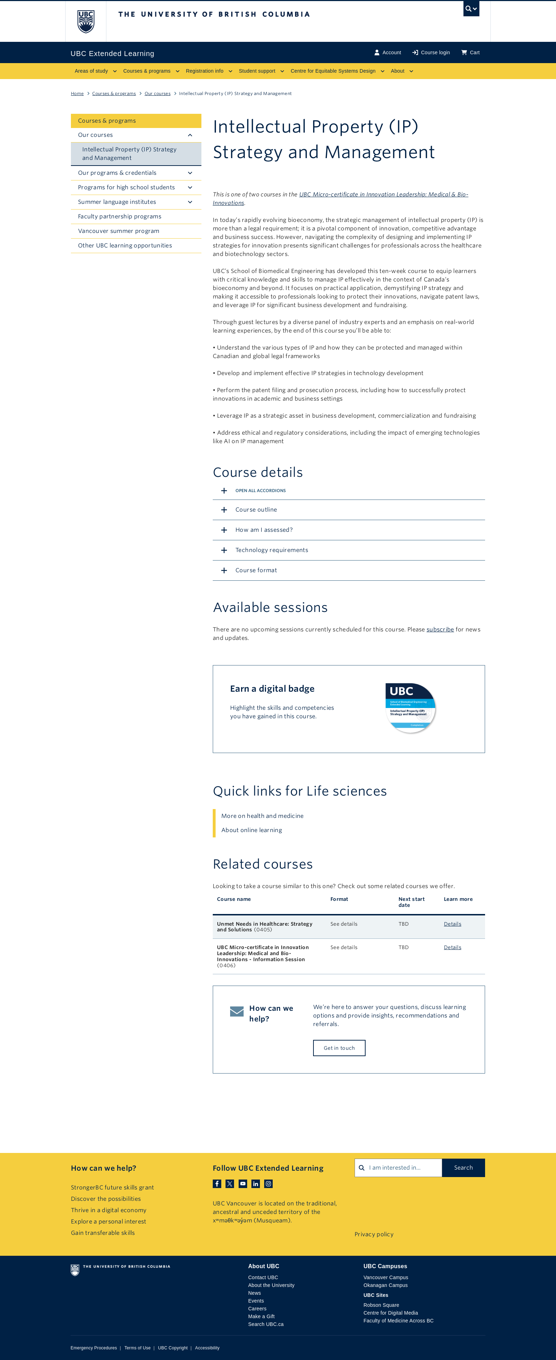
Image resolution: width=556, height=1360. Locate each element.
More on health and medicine (262, 816)
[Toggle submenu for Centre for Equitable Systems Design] (382, 71)
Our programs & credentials (117, 172)
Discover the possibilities (106, 1198)
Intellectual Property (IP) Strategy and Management (129, 153)
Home (77, 93)
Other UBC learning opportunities (125, 245)
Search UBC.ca (266, 1324)
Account (387, 53)
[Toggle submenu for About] (411, 71)
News (254, 1293)
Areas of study (91, 71)
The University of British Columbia (85, 21)
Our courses (158, 93)
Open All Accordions (260, 490)
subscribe (440, 629)
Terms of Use (137, 1347)
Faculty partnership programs (119, 216)
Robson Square (381, 1305)
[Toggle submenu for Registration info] (230, 71)
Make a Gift (261, 1316)
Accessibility (207, 1347)
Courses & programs (147, 71)
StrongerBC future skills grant (112, 1187)
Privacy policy (374, 1234)
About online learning (251, 830)
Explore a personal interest (108, 1221)
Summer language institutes (117, 202)
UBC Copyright (173, 1347)
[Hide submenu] (190, 135)
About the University (271, 1285)
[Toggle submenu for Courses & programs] (177, 71)
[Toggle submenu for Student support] (282, 71)
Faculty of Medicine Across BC (398, 1320)
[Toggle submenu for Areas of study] (115, 71)
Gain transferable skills (103, 1233)
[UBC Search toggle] (471, 10)
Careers (257, 1308)
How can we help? (103, 1168)
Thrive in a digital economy (109, 1210)
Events (256, 1301)
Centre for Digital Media (390, 1313)
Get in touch (339, 1048)
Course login (431, 53)
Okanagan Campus (385, 1285)
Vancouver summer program (119, 231)
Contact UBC (263, 1277)
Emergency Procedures (94, 1347)
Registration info (204, 71)
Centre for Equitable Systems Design (333, 71)
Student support (257, 71)
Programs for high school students (126, 187)
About (398, 71)
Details (452, 924)
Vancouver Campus (385, 1277)
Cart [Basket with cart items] (470, 53)
